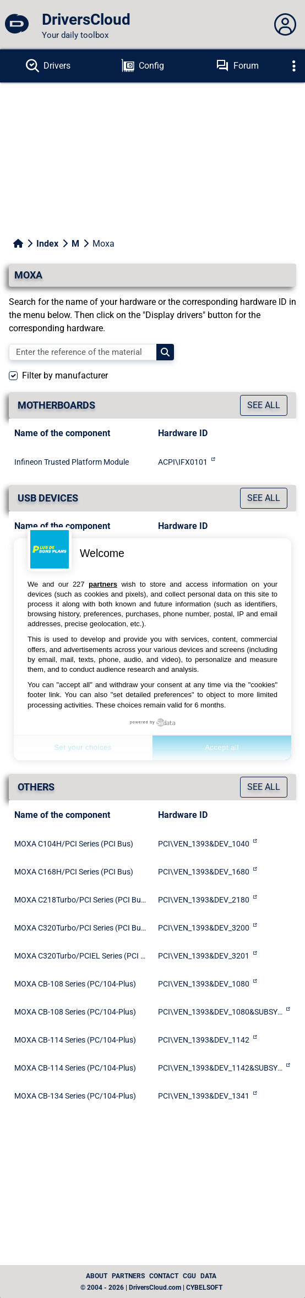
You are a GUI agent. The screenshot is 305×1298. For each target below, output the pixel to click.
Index (47, 243)
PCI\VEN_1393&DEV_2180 (203, 899)
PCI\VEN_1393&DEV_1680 (203, 871)
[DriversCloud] (16, 25)
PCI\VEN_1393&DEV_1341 (203, 1095)
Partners (128, 1276)
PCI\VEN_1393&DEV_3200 (203, 927)
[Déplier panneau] (285, 25)
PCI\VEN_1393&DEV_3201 (203, 955)
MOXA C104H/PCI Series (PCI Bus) (73, 843)
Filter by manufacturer (65, 375)
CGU (189, 1276)
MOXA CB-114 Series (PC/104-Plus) (75, 1039)
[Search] (165, 352)
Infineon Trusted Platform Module (71, 462)
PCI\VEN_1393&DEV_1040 (203, 843)
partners (103, 584)
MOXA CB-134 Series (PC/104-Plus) (75, 1095)
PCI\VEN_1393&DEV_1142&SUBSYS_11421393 (220, 1067)
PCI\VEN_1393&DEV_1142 (203, 1039)
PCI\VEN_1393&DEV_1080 (203, 983)
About (96, 1276)
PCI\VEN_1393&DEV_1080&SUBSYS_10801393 (220, 1011)
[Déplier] (294, 66)
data (208, 1276)
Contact (163, 1276)
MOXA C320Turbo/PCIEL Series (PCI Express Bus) (80, 955)
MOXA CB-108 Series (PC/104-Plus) (75, 983)
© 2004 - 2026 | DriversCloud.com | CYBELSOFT (151, 1287)
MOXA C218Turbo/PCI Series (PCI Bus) (80, 899)
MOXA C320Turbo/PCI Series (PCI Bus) (80, 927)
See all (263, 405)
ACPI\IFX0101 (183, 462)
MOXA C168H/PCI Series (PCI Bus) (73, 871)
